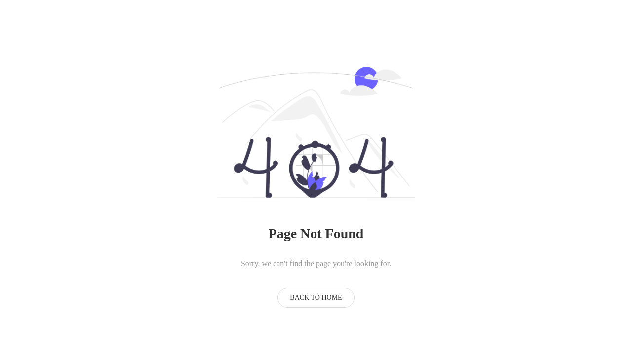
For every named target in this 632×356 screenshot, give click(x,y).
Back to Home (316, 297)
